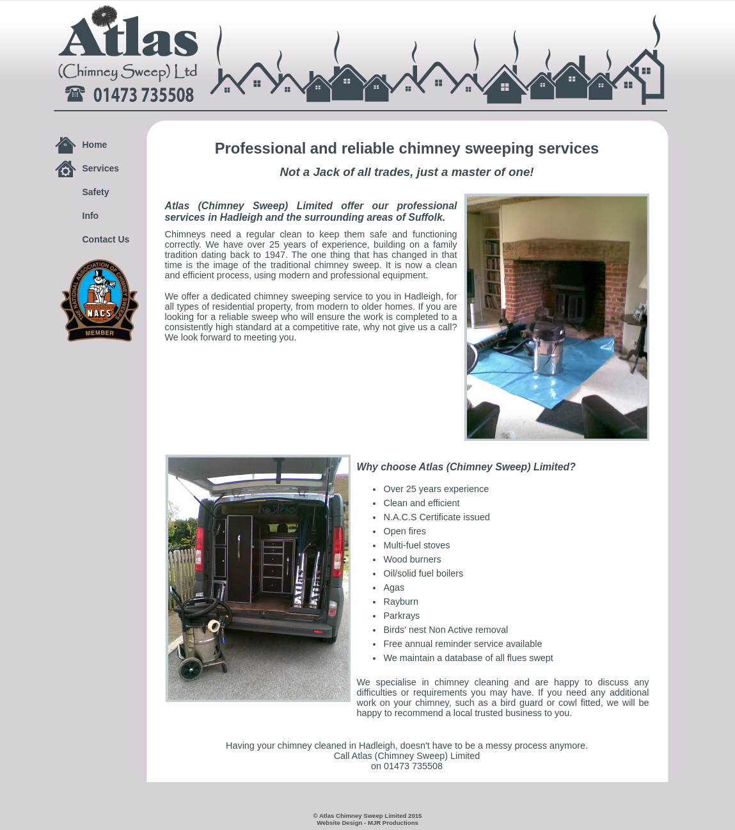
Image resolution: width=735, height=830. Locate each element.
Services (101, 168)
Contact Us (106, 239)
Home (95, 145)
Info (91, 216)
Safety (96, 192)
